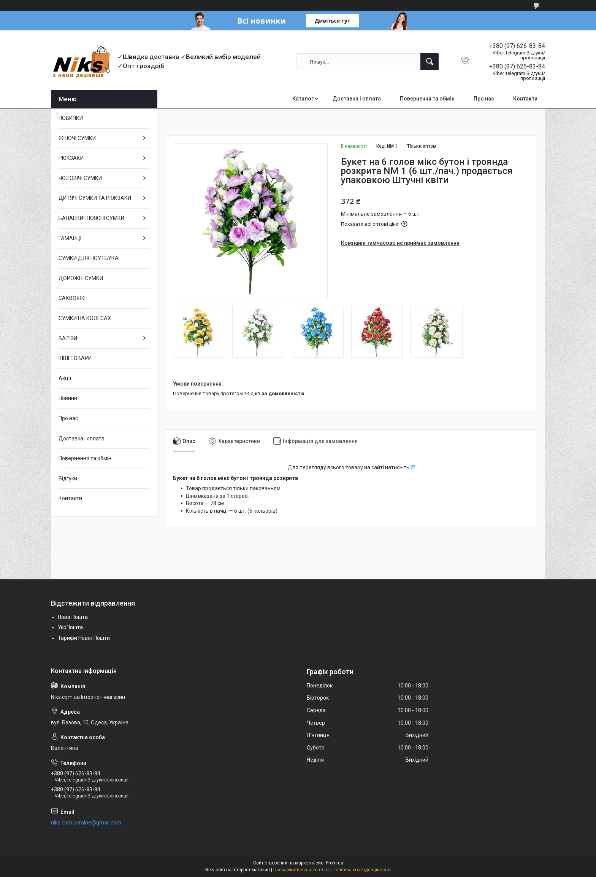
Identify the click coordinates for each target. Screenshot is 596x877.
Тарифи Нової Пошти (84, 638)
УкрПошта (70, 627)
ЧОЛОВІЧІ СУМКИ (80, 178)
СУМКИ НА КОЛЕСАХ (85, 318)
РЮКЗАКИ (71, 158)
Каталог (303, 99)
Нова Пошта (73, 617)
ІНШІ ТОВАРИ (75, 358)
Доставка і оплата (357, 99)
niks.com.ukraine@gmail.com (86, 823)
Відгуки (68, 478)
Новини (68, 398)
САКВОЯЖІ (72, 298)
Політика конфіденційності (362, 869)
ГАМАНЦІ (70, 238)
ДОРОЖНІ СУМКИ (81, 278)
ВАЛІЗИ (68, 338)
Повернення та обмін (427, 99)
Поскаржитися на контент (301, 869)
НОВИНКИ (71, 118)
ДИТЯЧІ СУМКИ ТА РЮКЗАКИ (95, 198)
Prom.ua (334, 863)
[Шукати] (429, 61)
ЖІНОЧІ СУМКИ (77, 138)
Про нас (484, 99)
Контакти (525, 99)
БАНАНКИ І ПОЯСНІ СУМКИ (91, 218)
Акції (65, 378)
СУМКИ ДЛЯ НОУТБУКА (89, 258)
